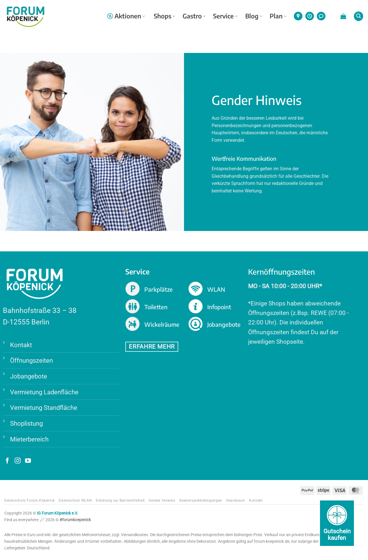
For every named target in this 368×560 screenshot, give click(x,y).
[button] (343, 16)
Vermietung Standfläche (43, 407)
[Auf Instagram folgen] (18, 461)
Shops (164, 16)
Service (225, 16)
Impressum (235, 500)
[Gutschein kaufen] (337, 523)
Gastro (194, 16)
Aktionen (126, 16)
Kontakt (21, 345)
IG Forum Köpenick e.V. (57, 513)
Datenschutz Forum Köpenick (29, 500)
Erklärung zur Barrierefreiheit (120, 500)
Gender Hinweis (162, 500)
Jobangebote (28, 376)
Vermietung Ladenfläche (44, 392)
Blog (253, 16)
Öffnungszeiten (31, 360)
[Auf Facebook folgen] (7, 461)
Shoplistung (26, 423)
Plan (278, 16)
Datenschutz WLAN (75, 500)
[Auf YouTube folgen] (28, 461)
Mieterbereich (29, 439)
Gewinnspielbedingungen (200, 500)
